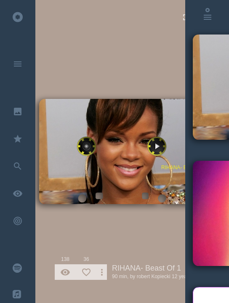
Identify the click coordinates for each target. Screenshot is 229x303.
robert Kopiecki (153, 276)
